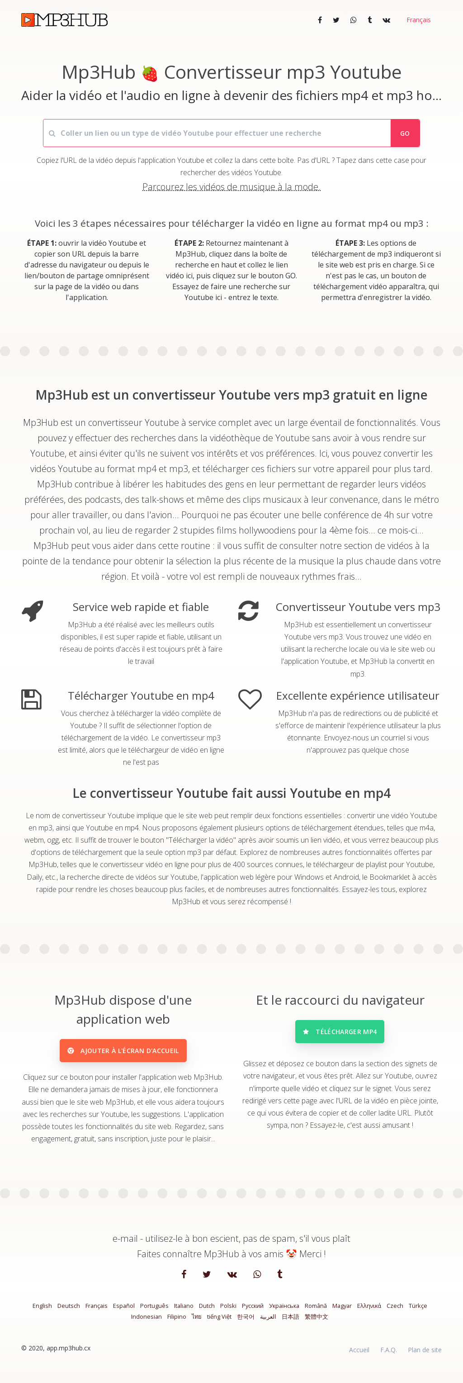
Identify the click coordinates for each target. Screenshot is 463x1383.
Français (96, 1311)
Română (316, 1311)
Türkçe (418, 1311)
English (42, 1311)
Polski (228, 1311)
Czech (395, 1311)
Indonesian (146, 1321)
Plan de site (425, 1354)
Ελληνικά (369, 1311)
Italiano (184, 1311)
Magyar (342, 1311)
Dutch (207, 1311)
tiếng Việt (219, 1321)
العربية (268, 1321)
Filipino (176, 1321)
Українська (284, 1311)
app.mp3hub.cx (68, 1353)
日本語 (290, 1321)
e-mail (125, 1244)
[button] (417, 20)
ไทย (197, 1321)
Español (124, 1311)
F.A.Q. (388, 1354)
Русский (253, 1311)
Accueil (359, 1354)
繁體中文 (316, 1321)
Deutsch (68, 1311)
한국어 (246, 1321)
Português (154, 1311)
